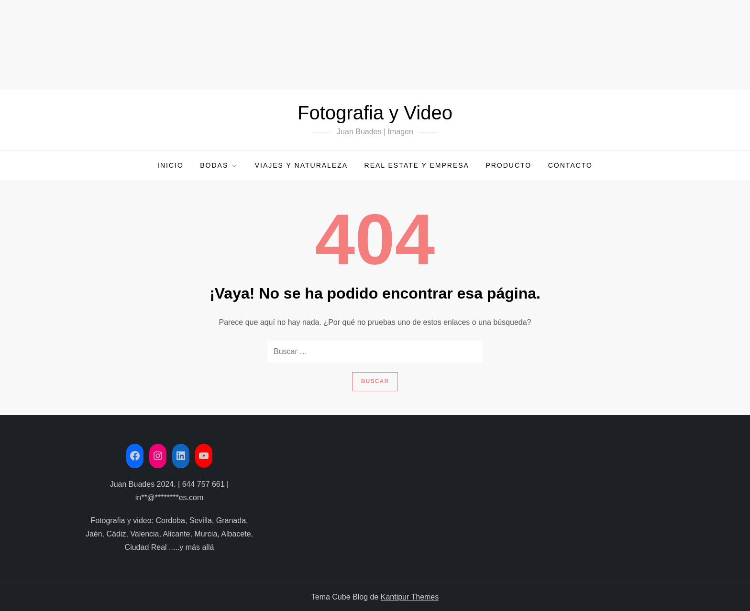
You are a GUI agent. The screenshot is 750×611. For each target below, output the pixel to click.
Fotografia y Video (375, 112)
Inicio (170, 165)
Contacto (570, 165)
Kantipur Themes (410, 597)
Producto (508, 165)
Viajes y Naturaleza (301, 165)
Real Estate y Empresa (416, 165)
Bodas (219, 165)
